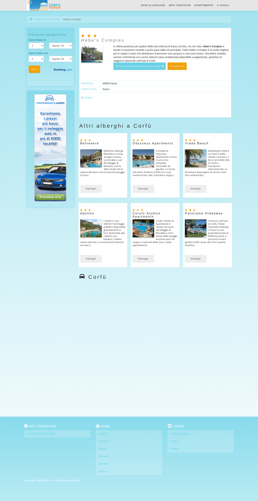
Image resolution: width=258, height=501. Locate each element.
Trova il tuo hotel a (41, 433)
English (103, 433)
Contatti (174, 448)
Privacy (174, 441)
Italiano (103, 448)
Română (103, 463)
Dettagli (91, 188)
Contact (86, 97)
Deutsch (103, 441)
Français (103, 456)
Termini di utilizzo (179, 433)
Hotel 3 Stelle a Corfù (47, 19)
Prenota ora (177, 66)
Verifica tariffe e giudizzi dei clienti (140, 66)
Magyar (103, 471)
